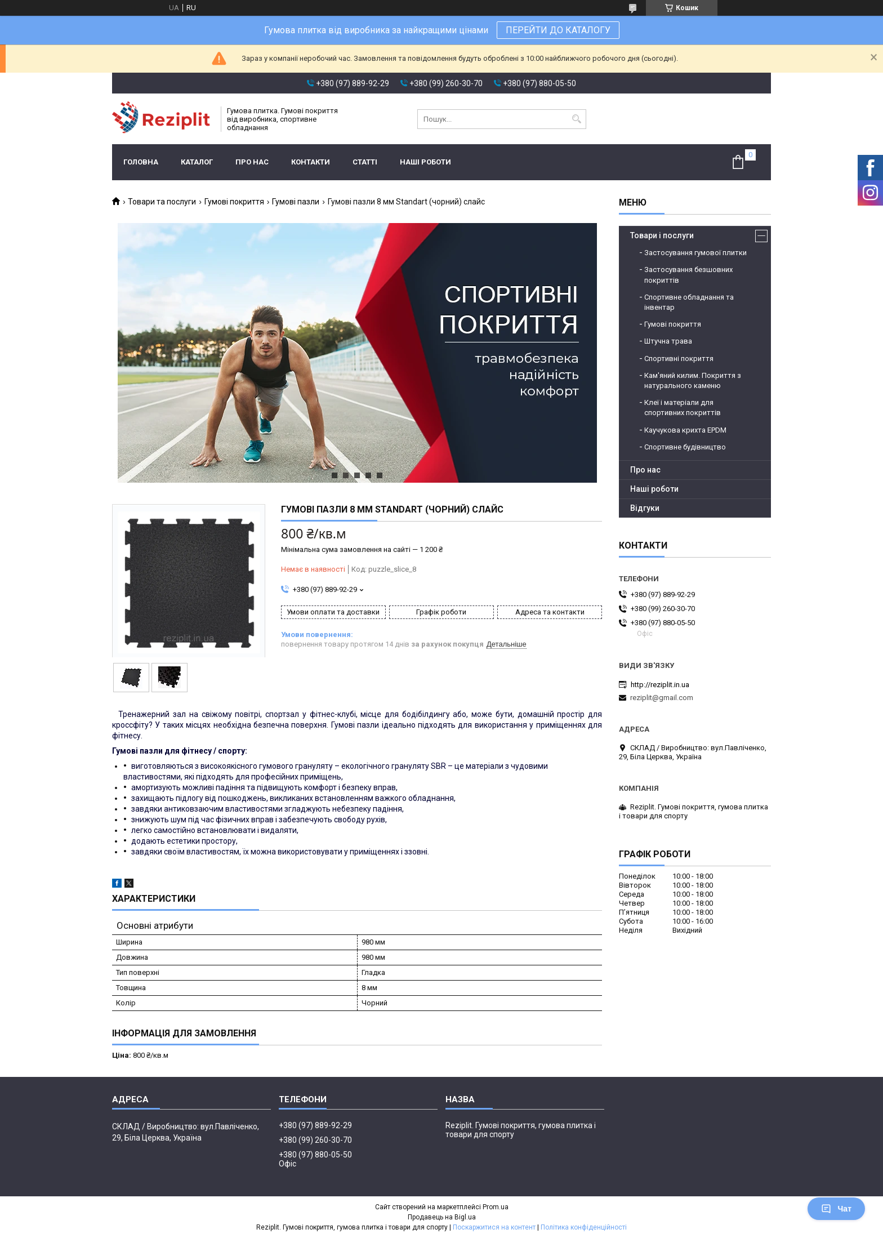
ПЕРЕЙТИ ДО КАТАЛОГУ (558, 30)
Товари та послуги (162, 201)
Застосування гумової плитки (695, 252)
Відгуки (644, 508)
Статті (365, 162)
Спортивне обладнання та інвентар (689, 302)
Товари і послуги (662, 235)
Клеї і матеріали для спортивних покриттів (682, 407)
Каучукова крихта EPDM (685, 430)
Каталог (197, 162)
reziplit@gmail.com (661, 697)
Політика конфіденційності (584, 1227)
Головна (140, 162)
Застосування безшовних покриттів (688, 274)
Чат (836, 1209)
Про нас (252, 162)
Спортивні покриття (678, 358)
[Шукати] (576, 119)
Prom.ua (496, 1207)
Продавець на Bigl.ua (442, 1217)
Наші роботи (425, 162)
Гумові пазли (295, 201)
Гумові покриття (234, 201)
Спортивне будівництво (685, 447)
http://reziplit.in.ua (660, 684)
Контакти (310, 162)
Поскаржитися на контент (494, 1227)
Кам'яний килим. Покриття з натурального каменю (692, 380)
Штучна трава (668, 341)
